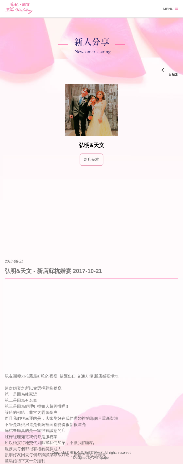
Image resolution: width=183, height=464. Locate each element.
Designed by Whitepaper (91, 457)
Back (173, 74)
